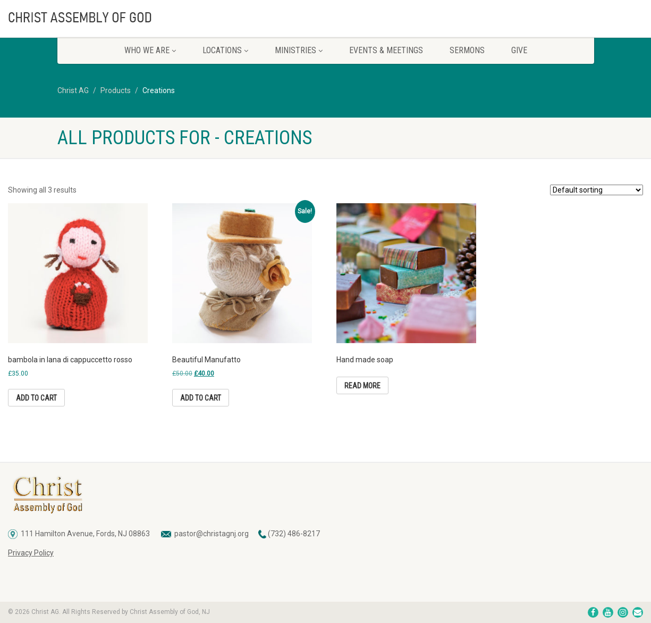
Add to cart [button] (36, 398)
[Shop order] (596, 190)
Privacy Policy (31, 553)
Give (519, 50)
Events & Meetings (386, 50)
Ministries (299, 50)
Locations (225, 50)
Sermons (467, 50)
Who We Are (150, 50)
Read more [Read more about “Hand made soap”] (362, 385)
